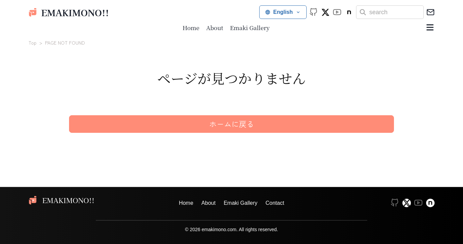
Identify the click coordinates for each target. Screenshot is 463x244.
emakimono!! (68, 12)
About (214, 27)
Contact (274, 203)
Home (190, 27)
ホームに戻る (231, 123)
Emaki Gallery (249, 27)
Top (32, 42)
